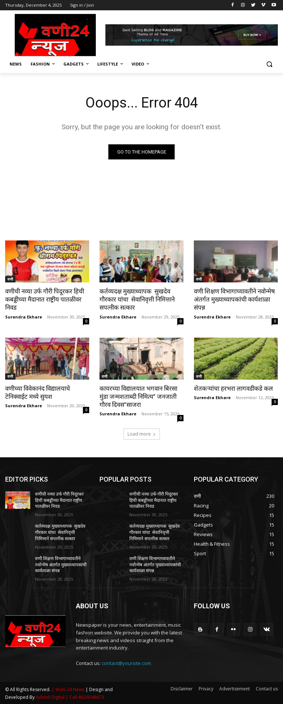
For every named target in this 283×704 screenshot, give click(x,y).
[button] (269, 64)
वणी (10, 279)
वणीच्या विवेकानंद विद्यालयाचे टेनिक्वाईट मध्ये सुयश (37, 392)
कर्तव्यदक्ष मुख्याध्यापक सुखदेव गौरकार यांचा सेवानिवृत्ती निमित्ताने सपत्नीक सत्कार (137, 299)
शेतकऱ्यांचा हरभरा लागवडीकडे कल (233, 388)
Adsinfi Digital (51, 697)
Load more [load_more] (141, 434)
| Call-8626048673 (85, 697)
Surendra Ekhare (23, 317)
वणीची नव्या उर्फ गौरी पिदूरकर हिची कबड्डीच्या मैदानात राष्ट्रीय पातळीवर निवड (44, 299)
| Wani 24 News (68, 689)
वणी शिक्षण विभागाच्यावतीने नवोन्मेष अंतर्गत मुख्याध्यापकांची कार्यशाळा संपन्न (234, 299)
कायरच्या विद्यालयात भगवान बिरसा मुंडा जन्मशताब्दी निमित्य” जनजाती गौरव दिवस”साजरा (138, 396)
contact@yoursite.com (126, 663)
